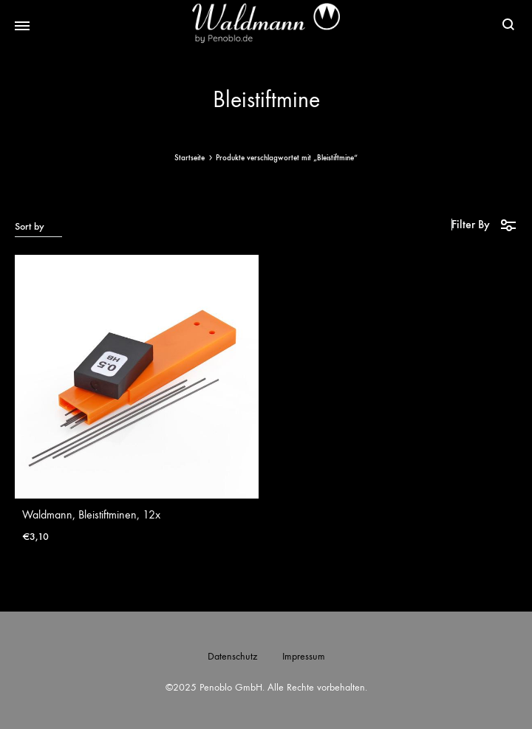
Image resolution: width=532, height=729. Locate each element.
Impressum (303, 656)
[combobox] (38, 226)
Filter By (484, 225)
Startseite (189, 157)
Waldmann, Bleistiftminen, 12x (91, 514)
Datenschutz (232, 656)
